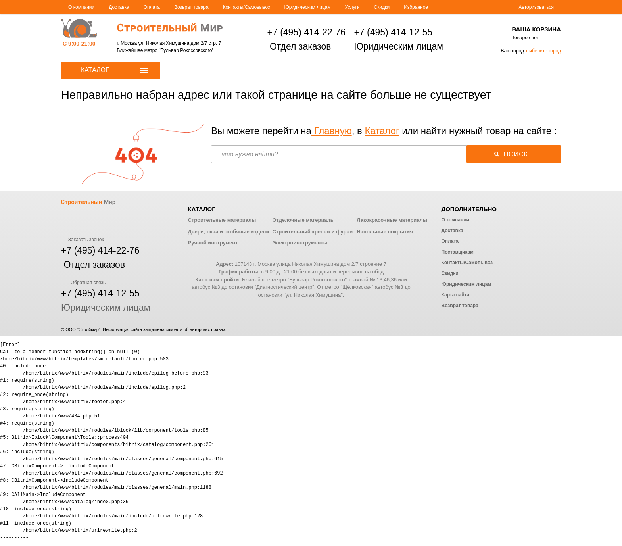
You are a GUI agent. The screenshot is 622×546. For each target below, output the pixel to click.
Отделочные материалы (303, 220)
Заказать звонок (82, 239)
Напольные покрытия (385, 232)
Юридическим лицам (307, 7)
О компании (81, 7)
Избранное (416, 7)
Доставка (119, 7)
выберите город (543, 51)
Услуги (352, 7)
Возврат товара (191, 7)
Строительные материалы (222, 220)
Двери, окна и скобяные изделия (230, 232)
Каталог (382, 130)
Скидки (382, 7)
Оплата (152, 7)
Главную (331, 130)
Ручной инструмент (213, 243)
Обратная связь (83, 282)
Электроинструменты (299, 243)
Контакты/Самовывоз (246, 7)
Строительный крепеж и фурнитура (318, 232)
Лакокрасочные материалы (392, 220)
